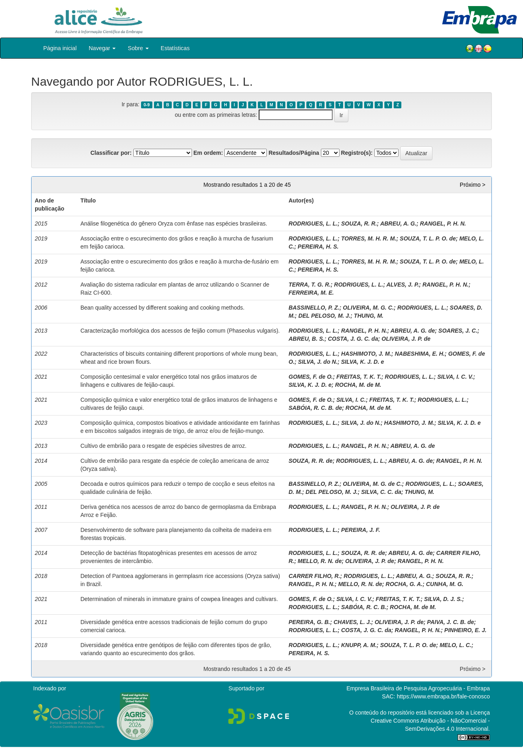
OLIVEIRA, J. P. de (406, 338)
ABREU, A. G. (398, 223)
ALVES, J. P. (402, 284)
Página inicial (60, 48)
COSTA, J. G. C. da (353, 338)
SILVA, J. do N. (317, 362)
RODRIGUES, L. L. (313, 223)
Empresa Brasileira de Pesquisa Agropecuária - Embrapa (418, 688)
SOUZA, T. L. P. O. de (428, 238)
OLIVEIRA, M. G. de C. (372, 484)
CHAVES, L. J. (352, 622)
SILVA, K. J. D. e (362, 362)
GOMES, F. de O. (311, 376)
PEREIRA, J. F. (360, 530)
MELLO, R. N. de (320, 561)
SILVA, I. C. (351, 399)
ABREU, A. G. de (412, 330)
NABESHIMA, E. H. (420, 353)
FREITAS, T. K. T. (358, 376)
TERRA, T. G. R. (310, 284)
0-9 (146, 104)
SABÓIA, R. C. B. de (315, 408)
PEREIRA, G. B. (309, 622)
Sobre (138, 48)
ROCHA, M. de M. (358, 385)
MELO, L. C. (456, 645)
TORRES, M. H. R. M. (368, 238)
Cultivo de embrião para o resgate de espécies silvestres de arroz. (163, 446)
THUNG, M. (369, 315)
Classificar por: (111, 153)
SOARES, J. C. (458, 330)
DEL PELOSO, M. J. (324, 315)
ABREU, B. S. (307, 338)
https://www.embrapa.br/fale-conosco (443, 696)
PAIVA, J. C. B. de (450, 622)
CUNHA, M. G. (445, 584)
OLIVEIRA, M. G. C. (368, 307)
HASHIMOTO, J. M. (366, 353)
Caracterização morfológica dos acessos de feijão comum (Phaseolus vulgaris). (180, 330)
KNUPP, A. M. (359, 645)
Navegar (102, 48)
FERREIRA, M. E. (311, 292)
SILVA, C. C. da (381, 492)
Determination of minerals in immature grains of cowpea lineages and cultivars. (179, 599)
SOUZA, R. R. (359, 223)
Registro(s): (357, 153)
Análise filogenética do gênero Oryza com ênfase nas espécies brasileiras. (173, 223)
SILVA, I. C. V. (455, 376)
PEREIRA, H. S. (318, 246)
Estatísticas (175, 48)
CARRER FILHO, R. (314, 576)
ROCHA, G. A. (404, 584)
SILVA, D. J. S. (443, 599)
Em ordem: (208, 153)
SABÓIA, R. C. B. (363, 607)
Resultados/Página (293, 153)
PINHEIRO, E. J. (465, 630)
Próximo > (472, 184)
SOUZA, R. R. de (311, 461)
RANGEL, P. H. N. (443, 223)
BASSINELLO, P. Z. (314, 307)
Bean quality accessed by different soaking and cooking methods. (162, 307)
